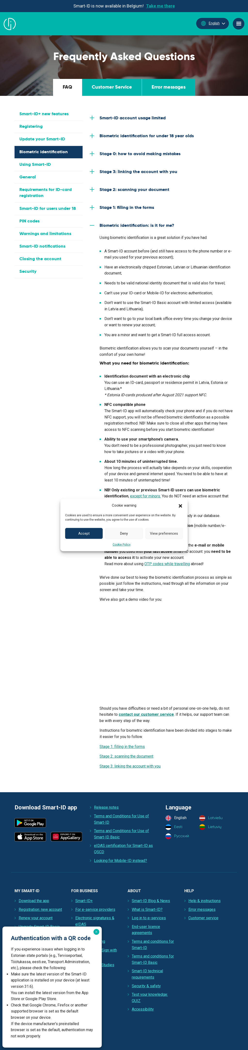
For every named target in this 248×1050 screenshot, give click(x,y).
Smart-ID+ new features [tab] (44, 114)
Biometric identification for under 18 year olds (147, 136)
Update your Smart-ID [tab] (42, 139)
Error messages (169, 87)
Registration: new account (40, 909)
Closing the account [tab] (40, 259)
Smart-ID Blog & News (151, 900)
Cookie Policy (122, 544)
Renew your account (36, 918)
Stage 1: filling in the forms (127, 207)
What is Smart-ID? (147, 909)
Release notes (106, 807)
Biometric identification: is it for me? (137, 225)
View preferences (164, 533)
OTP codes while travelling (167, 564)
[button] (180, 505)
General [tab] (27, 177)
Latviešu (211, 818)
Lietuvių (210, 827)
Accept (84, 533)
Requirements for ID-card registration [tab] (45, 193)
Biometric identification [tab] (43, 152)
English (210, 23)
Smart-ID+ (84, 900)
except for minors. (145, 496)
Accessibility (143, 1009)
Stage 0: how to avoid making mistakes (140, 154)
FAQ (67, 87)
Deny (124, 533)
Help (189, 891)
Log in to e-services (149, 918)
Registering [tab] (31, 126)
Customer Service (112, 87)
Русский (177, 836)
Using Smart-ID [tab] (35, 164)
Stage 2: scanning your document (134, 190)
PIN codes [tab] (29, 221)
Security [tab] (28, 271)
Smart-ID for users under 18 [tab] (47, 208)
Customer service (203, 918)
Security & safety (146, 986)
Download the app (34, 900)
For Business (84, 891)
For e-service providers (95, 909)
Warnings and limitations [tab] (45, 234)
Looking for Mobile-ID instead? (120, 860)
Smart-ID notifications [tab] (42, 246)
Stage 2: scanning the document (126, 756)
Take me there (160, 6)
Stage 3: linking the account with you (138, 172)
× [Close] (96, 931)
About (134, 891)
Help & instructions (204, 900)
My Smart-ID (27, 891)
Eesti (173, 827)
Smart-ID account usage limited (133, 118)
